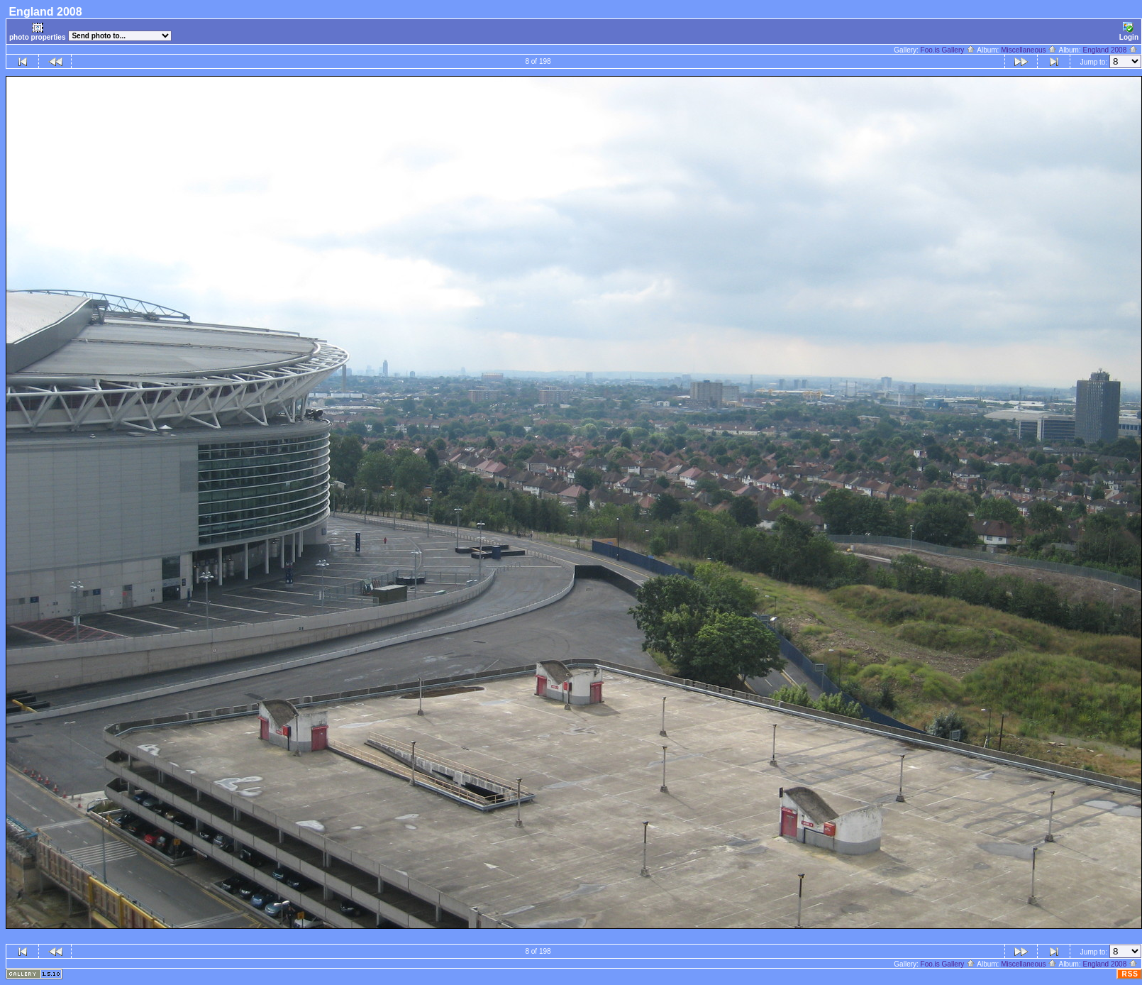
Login (1128, 31)
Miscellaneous (1029, 50)
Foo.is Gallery (948, 50)
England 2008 (1110, 50)
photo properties (37, 31)
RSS (1129, 974)
